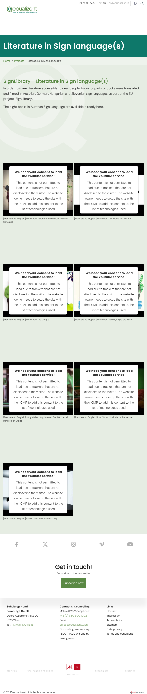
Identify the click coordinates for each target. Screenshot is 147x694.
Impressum (113, 615)
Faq (90, 3)
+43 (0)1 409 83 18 (22, 624)
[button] (141, 16)
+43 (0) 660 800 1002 (73, 615)
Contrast (135, 3)
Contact (111, 611)
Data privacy (114, 629)
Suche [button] (143, 3)
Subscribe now (74, 583)
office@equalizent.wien (74, 624)
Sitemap (112, 624)
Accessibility (114, 620)
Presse (81, 3)
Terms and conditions (120, 634)
